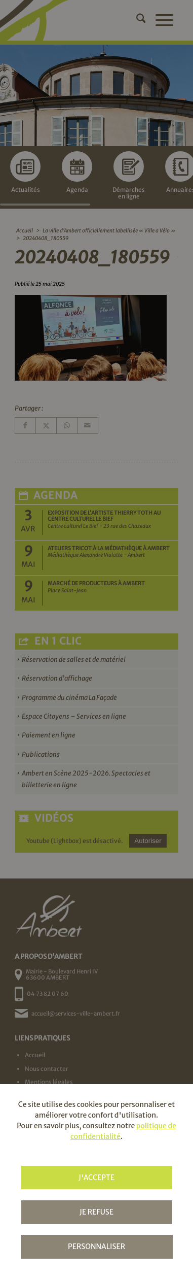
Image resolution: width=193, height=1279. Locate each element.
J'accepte (96, 1177)
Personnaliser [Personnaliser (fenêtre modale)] (96, 1246)
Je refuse (96, 1212)
